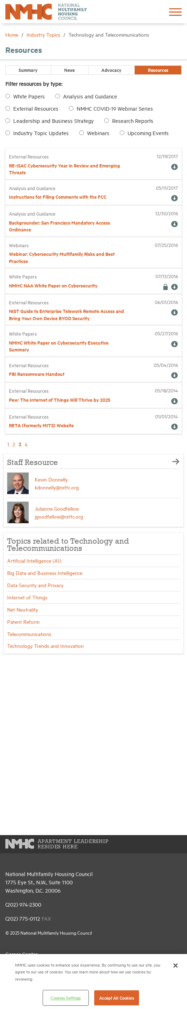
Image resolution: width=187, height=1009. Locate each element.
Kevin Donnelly (51, 479)
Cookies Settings (66, 998)
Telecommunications (29, 633)
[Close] (175, 965)
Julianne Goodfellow (57, 508)
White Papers (29, 96)
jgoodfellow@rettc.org (59, 516)
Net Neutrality (22, 609)
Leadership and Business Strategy (53, 121)
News (69, 69)
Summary (28, 69)
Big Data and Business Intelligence (44, 572)
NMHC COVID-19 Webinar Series (115, 108)
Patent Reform (23, 621)
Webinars (98, 133)
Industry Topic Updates (41, 133)
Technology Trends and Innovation (45, 645)
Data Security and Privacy (35, 584)
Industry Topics (44, 34)
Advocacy (111, 69)
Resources (158, 69)
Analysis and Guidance (90, 96)
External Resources (35, 108)
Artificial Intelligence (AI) (34, 560)
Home (12, 34)
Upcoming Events (148, 133)
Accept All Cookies (116, 998)
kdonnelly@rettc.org (57, 487)
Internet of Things (27, 597)
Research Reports (132, 121)
